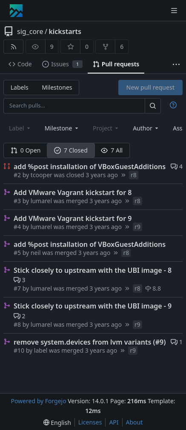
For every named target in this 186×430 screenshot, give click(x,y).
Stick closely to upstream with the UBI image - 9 (93, 306)
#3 (18, 201)
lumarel (41, 201)
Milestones (57, 87)
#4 (18, 227)
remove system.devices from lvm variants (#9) (90, 342)
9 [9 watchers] (52, 46)
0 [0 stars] (87, 46)
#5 (18, 253)
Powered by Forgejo (38, 401)
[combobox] (62, 128)
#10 (20, 350)
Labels (20, 87)
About (134, 422)
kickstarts (65, 31)
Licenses (90, 422)
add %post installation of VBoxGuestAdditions (90, 166)
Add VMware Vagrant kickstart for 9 (73, 218)
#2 (18, 175)
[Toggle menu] (174, 10)
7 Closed (71, 150)
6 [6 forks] (121, 46)
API (113, 422)
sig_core (30, 31)
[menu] (57, 423)
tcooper (41, 175)
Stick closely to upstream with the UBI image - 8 (93, 270)
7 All (112, 150)
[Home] (16, 10)
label (41, 350)
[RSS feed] (13, 47)
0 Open (26, 150)
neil (36, 253)
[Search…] (153, 105)
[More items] (176, 64)
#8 (18, 324)
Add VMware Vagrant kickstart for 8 (73, 192)
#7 (18, 288)
